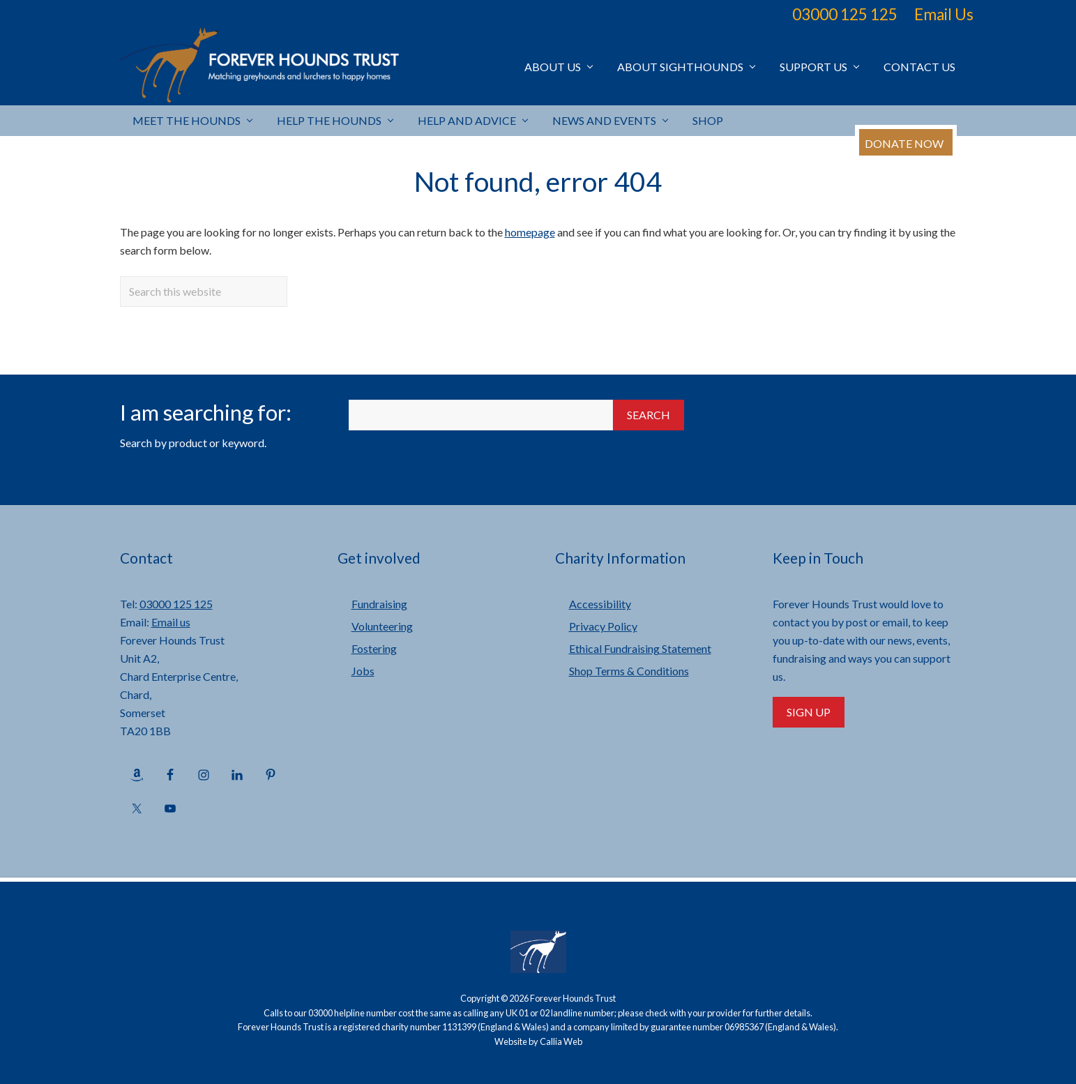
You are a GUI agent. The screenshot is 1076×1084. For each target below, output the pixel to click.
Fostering (374, 648)
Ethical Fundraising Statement (640, 648)
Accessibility (600, 603)
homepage (530, 232)
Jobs (362, 670)
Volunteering (382, 626)
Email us (170, 621)
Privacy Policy (603, 626)
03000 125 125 (844, 14)
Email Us (943, 14)
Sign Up (809, 711)
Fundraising (379, 603)
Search (648, 414)
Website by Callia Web (538, 1041)
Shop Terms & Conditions (629, 670)
